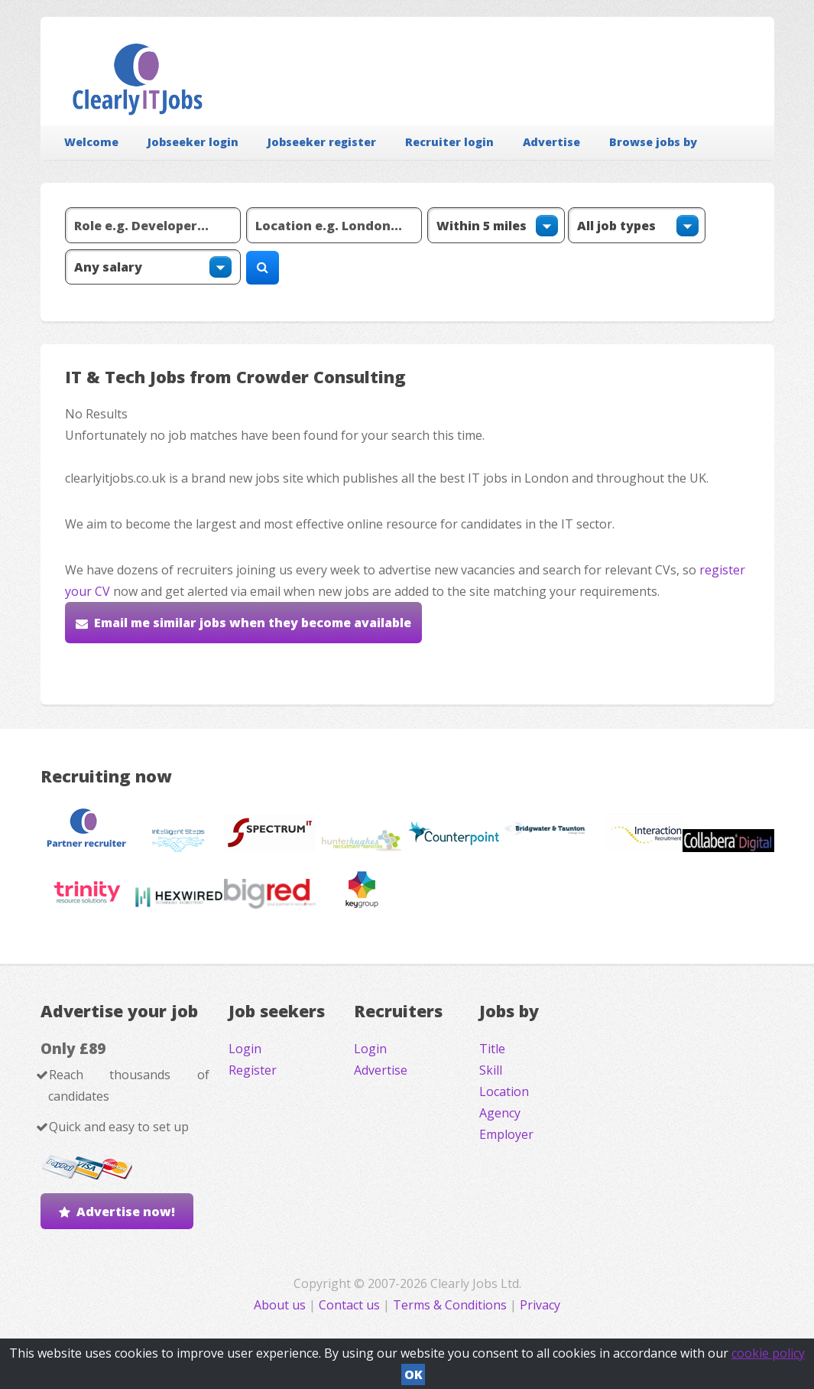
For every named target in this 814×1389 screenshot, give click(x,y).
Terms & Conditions (450, 1304)
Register (253, 1070)
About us (281, 1304)
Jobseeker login (193, 142)
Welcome (91, 142)
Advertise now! (125, 1211)
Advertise (551, 142)
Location (504, 1091)
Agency (500, 1112)
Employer (506, 1134)
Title (492, 1048)
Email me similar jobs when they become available (252, 622)
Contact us (351, 1304)
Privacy (540, 1304)
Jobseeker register (322, 142)
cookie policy (768, 1353)
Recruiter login (449, 142)
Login (245, 1048)
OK (413, 1374)
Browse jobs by (653, 142)
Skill (490, 1070)
